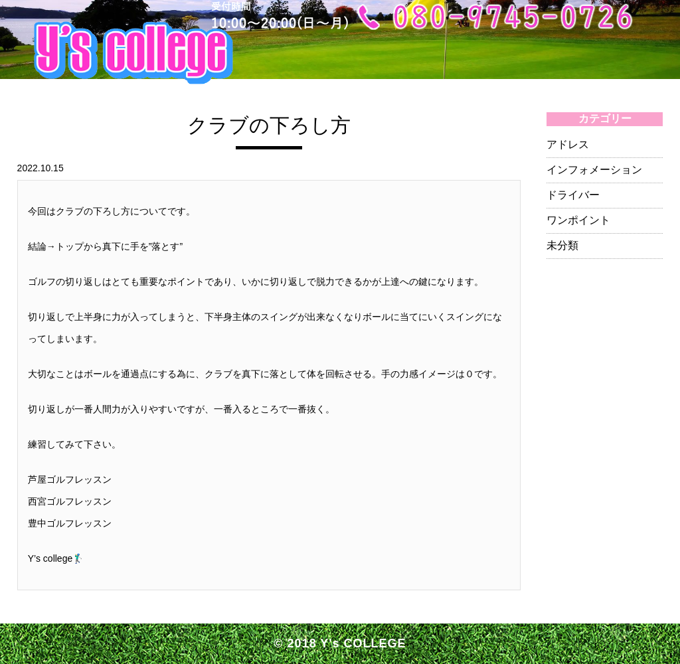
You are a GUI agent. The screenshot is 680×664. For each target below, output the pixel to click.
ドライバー (573, 195)
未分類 (562, 245)
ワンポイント (578, 220)
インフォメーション (594, 169)
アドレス (568, 144)
